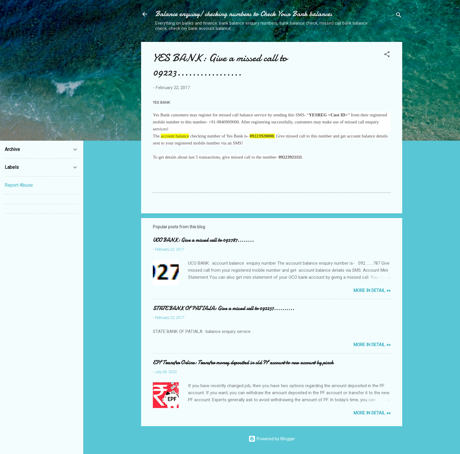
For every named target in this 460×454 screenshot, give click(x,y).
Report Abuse (19, 185)
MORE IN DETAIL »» (372, 290)
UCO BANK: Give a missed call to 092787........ (203, 240)
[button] (386, 55)
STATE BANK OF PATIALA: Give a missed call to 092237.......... (223, 308)
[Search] (398, 16)
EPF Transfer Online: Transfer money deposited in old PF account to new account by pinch (243, 362)
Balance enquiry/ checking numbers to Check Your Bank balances (243, 14)
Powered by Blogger (271, 438)
